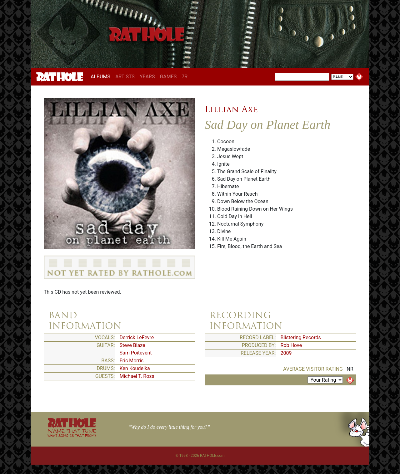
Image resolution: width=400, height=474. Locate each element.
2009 (286, 353)
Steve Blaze (132, 345)
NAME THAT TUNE (72, 432)
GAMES (168, 77)
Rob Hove (291, 345)
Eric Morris (132, 361)
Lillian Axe (231, 109)
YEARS (147, 77)
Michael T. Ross (137, 376)
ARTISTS (125, 77)
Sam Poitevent (136, 353)
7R (185, 77)
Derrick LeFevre (137, 337)
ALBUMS (102, 76)
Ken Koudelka (135, 368)
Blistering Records (301, 337)
